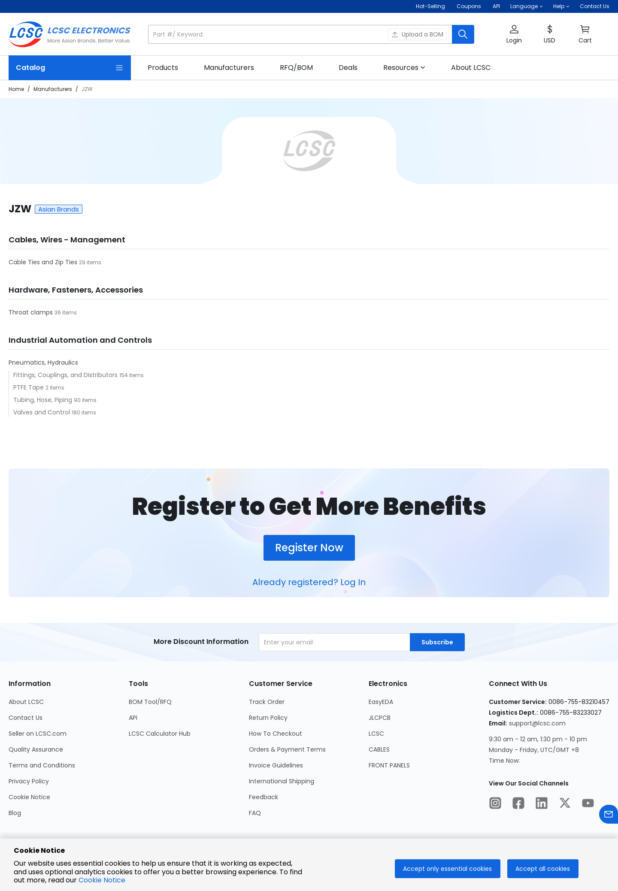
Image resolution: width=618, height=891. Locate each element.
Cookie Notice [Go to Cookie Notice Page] (29, 797)
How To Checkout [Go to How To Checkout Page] (275, 733)
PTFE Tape (29, 387)
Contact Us (594, 6)
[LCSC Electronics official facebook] (518, 804)
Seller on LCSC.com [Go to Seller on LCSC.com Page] (38, 733)
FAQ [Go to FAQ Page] (255, 813)
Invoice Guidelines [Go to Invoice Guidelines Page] (276, 765)
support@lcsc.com (537, 723)
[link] (163, 67)
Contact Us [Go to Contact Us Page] (25, 717)
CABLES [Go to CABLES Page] (379, 749)
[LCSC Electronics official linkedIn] (541, 804)
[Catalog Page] (69, 68)
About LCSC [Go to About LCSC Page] (26, 702)
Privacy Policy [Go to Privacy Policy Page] (29, 781)
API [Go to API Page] (133, 717)
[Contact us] (608, 816)
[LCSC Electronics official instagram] (495, 804)
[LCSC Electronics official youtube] (588, 804)
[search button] (463, 34)
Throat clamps (32, 312)
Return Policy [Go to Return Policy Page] (268, 717)
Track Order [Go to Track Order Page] (267, 702)
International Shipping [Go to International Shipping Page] (281, 781)
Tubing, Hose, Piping (43, 400)
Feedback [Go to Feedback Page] (263, 797)
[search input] (300, 34)
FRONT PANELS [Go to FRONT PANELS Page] (389, 765)
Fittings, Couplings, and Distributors (66, 375)
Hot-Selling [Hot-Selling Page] (431, 6)
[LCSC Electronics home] (70, 34)
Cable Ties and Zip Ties (44, 262)
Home (16, 89)
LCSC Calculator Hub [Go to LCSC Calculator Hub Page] (160, 733)
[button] (526, 6)
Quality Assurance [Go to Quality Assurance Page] (36, 749)
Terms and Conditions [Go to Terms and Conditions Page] (42, 765)
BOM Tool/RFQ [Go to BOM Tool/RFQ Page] (150, 702)
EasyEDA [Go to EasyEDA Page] (381, 702)
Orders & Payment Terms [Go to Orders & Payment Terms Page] (287, 749)
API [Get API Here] (496, 6)
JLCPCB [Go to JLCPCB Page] (380, 717)
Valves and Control (42, 412)
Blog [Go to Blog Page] (15, 813)
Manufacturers (52, 89)
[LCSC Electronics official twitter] (564, 804)
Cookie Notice (102, 880)
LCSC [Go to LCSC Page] (376, 733)
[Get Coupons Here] (469, 6)
